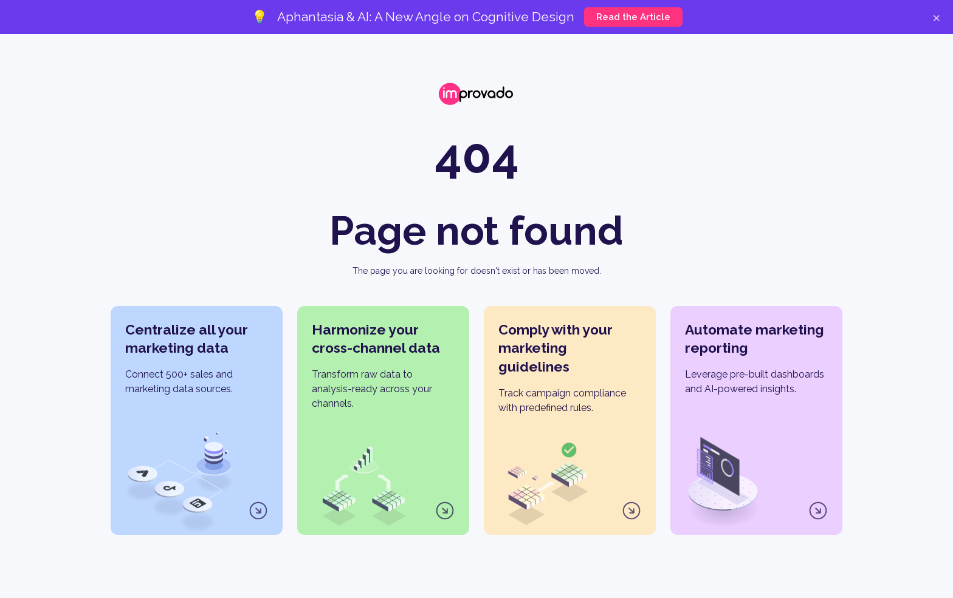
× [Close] (936, 17)
